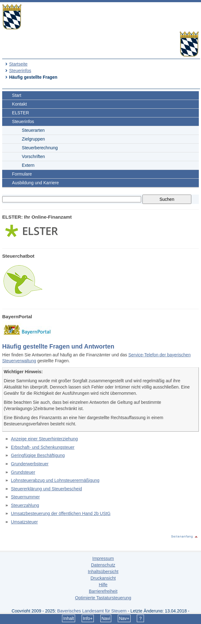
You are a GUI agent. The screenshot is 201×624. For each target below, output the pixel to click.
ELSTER (20, 112)
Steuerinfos (20, 70)
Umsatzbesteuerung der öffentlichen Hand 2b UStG (61, 513)
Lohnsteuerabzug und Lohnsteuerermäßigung (55, 480)
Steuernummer (25, 496)
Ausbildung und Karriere (35, 182)
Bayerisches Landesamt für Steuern (92, 610)
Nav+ (124, 618)
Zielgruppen (33, 138)
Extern (28, 165)
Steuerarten (33, 130)
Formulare (22, 173)
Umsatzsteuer (24, 521)
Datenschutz (103, 564)
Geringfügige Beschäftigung (38, 455)
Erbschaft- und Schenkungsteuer (42, 447)
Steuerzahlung (25, 505)
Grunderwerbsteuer (30, 463)
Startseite (18, 64)
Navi (105, 618)
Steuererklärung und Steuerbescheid (46, 488)
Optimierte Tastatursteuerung (103, 597)
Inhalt (68, 618)
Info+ (88, 618)
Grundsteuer (23, 472)
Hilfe (103, 584)
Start (17, 95)
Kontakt (19, 104)
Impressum (103, 558)
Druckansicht (103, 578)
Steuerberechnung (40, 147)
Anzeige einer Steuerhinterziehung (44, 438)
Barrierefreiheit (103, 591)
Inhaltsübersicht (103, 571)
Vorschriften (33, 156)
